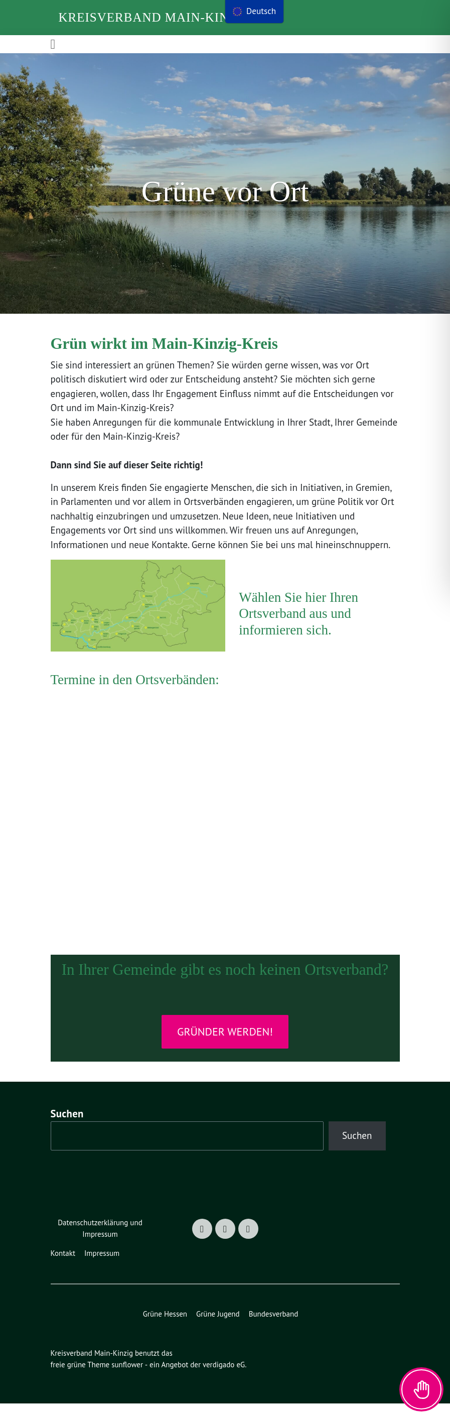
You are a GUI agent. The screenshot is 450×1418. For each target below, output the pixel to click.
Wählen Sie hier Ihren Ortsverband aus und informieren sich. (298, 628)
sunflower (130, 1379)
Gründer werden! (225, 1046)
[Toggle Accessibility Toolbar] (421, 1389)
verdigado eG (230, 1379)
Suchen (70, 1127)
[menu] (255, 11)
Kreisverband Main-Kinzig (155, 17)
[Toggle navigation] (53, 44)
